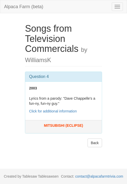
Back (95, 143)
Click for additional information (53, 111)
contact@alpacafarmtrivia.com (99, 176)
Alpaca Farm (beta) (23, 6)
